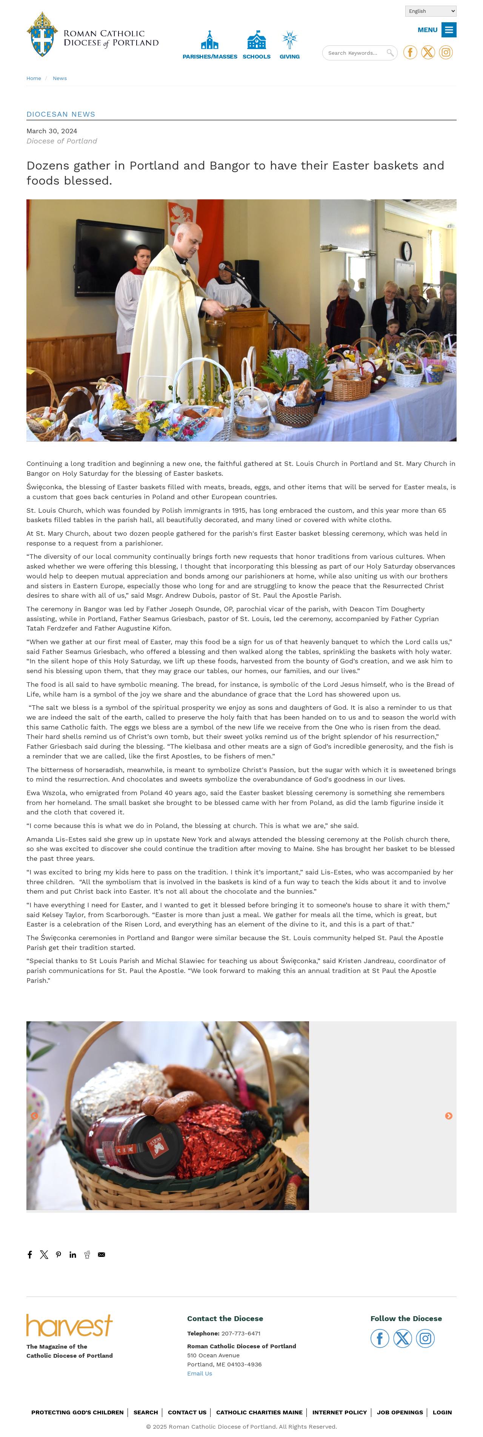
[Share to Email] (101, 1254)
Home (33, 78)
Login (442, 1412)
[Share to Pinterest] (58, 1254)
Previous (34, 1117)
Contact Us (187, 1412)
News (60, 78)
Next (449, 1117)
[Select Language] (431, 11)
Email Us (199, 1373)
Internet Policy (339, 1412)
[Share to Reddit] (87, 1254)
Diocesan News (60, 114)
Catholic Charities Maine (259, 1412)
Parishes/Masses (210, 56)
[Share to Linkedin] (72, 1254)
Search (146, 1412)
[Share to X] (44, 1254)
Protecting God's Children (77, 1412)
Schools (257, 56)
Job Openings (400, 1412)
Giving (289, 56)
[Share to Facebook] (29, 1254)
